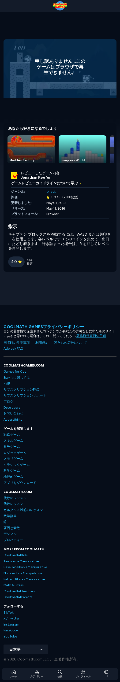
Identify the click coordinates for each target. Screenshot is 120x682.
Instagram (11, 624)
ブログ (8, 402)
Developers (12, 408)
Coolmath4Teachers (19, 591)
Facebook (11, 630)
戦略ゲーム (12, 435)
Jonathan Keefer (36, 177)
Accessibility (13, 420)
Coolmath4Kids (16, 555)
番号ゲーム (12, 447)
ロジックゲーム (15, 453)
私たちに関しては (17, 378)
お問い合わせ (13, 413)
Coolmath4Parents (18, 597)
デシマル (10, 534)
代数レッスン (13, 504)
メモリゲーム (13, 459)
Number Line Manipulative (23, 573)
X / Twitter (11, 618)
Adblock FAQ (13, 349)
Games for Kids (15, 372)
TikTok (9, 613)
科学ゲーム (12, 471)
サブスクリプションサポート (25, 395)
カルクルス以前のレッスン (23, 510)
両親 (7, 383)
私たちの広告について (70, 343)
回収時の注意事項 (17, 343)
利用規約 (42, 343)
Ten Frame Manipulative (21, 561)
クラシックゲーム (17, 465)
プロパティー (13, 540)
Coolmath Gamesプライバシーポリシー (44, 326)
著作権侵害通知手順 (91, 336)
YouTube (10, 636)
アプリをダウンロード (20, 483)
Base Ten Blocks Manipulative (25, 567)
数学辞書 (10, 516)
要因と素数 (12, 528)
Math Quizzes (14, 585)
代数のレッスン (15, 498)
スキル (51, 192)
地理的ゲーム (13, 477)
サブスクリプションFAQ (21, 390)
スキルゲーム (13, 441)
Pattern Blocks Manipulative (24, 579)
